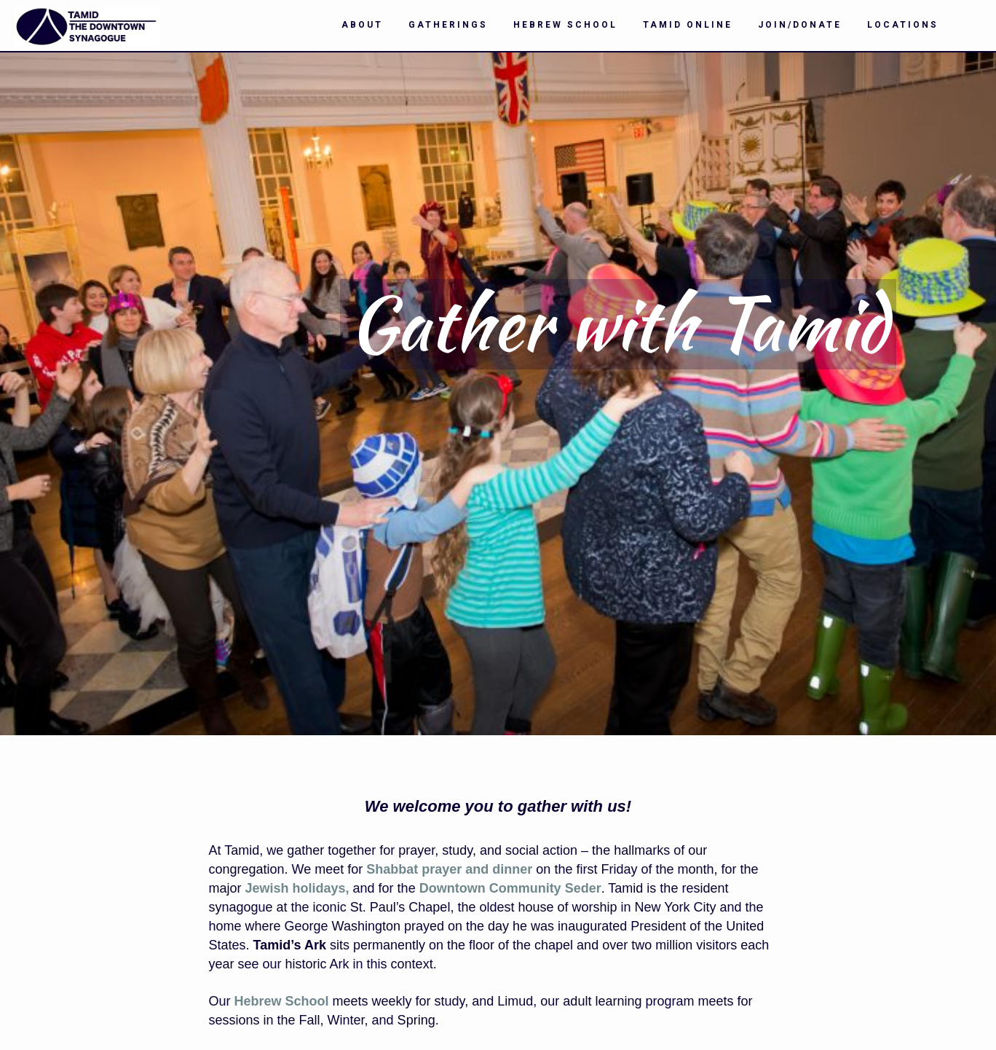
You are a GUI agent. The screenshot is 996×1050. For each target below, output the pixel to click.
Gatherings (448, 24)
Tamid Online (687, 24)
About (362, 24)
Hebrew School (565, 24)
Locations (902, 24)
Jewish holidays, (297, 888)
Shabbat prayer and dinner (449, 869)
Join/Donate (800, 24)
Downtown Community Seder (510, 888)
